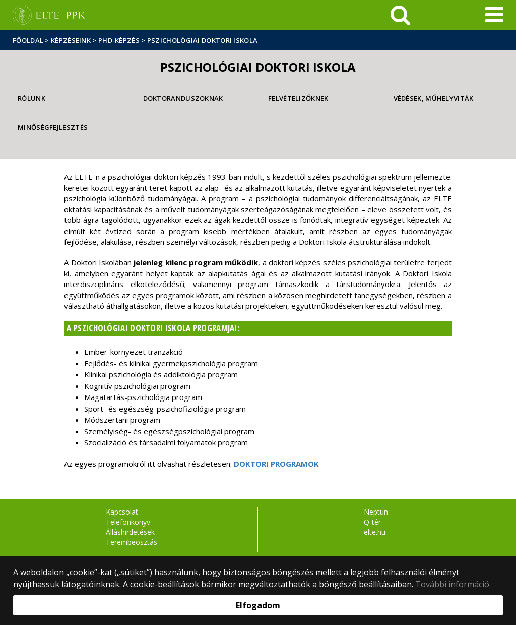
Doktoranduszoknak (183, 98)
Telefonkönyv (128, 522)
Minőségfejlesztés (53, 127)
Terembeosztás (131, 542)
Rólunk (31, 98)
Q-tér (372, 522)
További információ (452, 584)
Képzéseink (71, 40)
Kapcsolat (122, 512)
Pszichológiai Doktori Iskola (202, 40)
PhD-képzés (119, 40)
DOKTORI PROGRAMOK (276, 464)
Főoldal (29, 40)
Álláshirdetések (130, 532)
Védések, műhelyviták (434, 98)
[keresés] (400, 15)
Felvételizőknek (298, 98)
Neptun (376, 512)
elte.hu (374, 532)
